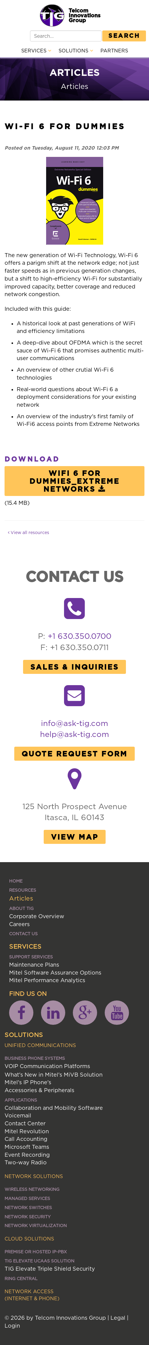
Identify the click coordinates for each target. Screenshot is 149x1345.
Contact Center (25, 1123)
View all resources (28, 532)
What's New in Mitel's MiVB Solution (54, 1075)
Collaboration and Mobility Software (54, 1108)
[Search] (66, 35)
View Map (74, 837)
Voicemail (18, 1115)
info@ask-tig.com (74, 723)
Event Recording (27, 1155)
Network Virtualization (36, 1225)
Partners (114, 50)
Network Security (28, 1216)
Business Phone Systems (35, 1058)
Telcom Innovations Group (84, 15)
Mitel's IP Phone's (28, 1082)
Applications (21, 1100)
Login (12, 1326)
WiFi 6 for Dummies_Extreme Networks (74, 481)
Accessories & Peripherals (39, 1090)
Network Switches (28, 1207)
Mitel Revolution (27, 1131)
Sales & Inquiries (74, 667)
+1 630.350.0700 (79, 636)
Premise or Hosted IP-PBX (36, 1251)
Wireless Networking (32, 1189)
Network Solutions (34, 1176)
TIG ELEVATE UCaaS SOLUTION (39, 1260)
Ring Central (21, 1278)
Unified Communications (40, 1045)
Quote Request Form (74, 754)
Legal (117, 1318)
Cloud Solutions (29, 1238)
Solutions (76, 50)
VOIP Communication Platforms (47, 1066)
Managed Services (27, 1198)
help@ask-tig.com (74, 734)
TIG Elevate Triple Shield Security (50, 1269)
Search (124, 35)
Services (36, 50)
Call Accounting (26, 1139)
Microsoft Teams (27, 1147)
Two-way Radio (26, 1162)
